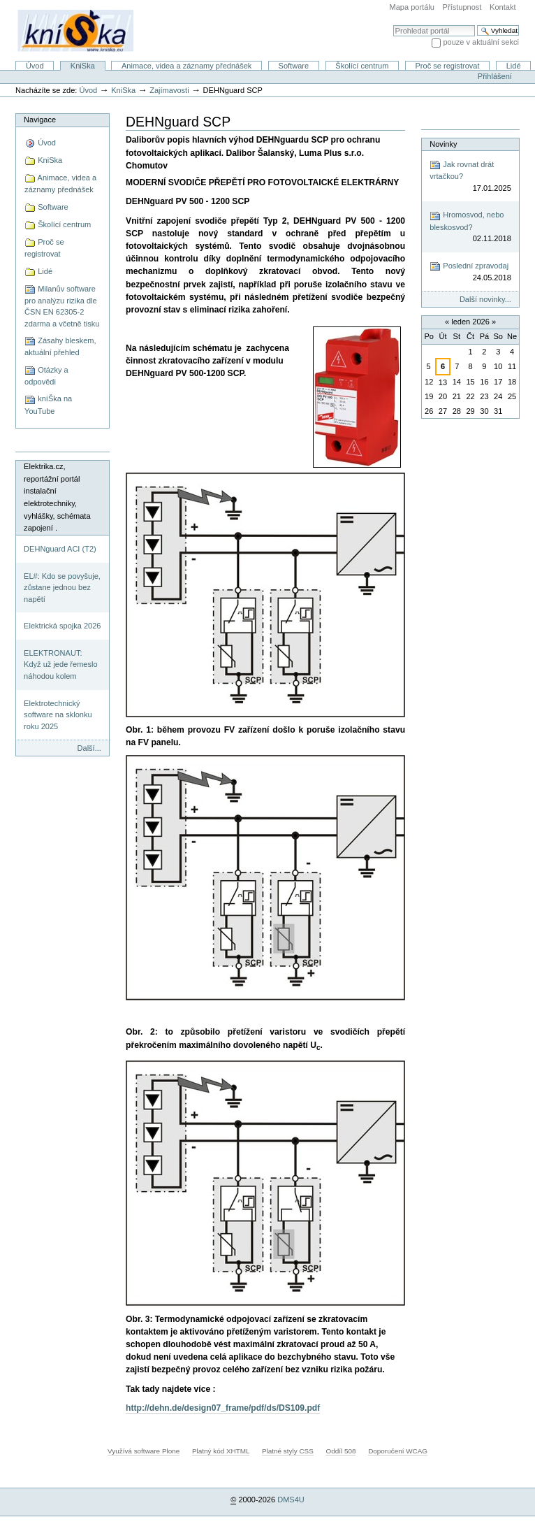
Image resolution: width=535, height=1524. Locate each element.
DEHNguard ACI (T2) (60, 549)
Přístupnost (462, 7)
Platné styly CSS (288, 1451)
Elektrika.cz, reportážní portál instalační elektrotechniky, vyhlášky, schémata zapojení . (57, 497)
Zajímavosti (169, 90)
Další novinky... (485, 299)
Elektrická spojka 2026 (62, 625)
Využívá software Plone (143, 1451)
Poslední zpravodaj (470, 272)
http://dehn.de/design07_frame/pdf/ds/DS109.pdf (223, 1408)
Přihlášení (495, 76)
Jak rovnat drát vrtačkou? (470, 176)
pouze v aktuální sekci (481, 42)
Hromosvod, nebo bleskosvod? (470, 227)
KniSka (83, 66)
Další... (89, 748)
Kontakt (502, 7)
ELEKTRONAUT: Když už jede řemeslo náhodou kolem (60, 664)
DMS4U (291, 1499)
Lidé (513, 66)
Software (294, 66)
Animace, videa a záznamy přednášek (186, 66)
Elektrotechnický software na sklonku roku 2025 (58, 715)
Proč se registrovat (448, 66)
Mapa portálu (412, 7)
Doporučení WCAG (397, 1451)
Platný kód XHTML (220, 1451)
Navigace (40, 119)
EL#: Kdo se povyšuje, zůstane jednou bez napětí (62, 587)
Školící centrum (361, 66)
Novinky (443, 144)
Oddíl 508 (340, 1451)
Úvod (35, 66)
